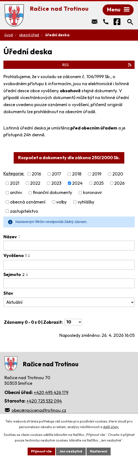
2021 (14, 183)
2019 (96, 174)
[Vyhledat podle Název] (68, 245)
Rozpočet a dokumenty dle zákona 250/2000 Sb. (69, 157)
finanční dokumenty (52, 192)
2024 (77, 183)
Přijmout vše (41, 451)
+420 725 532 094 (44, 401)
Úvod (8, 35)
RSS (97, 64)
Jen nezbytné (70, 451)
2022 (35, 183)
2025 (99, 183)
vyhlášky (86, 202)
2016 (36, 174)
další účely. (111, 427)
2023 (56, 183)
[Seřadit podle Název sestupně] (19, 238)
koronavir (92, 192)
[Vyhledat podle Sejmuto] (68, 283)
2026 (119, 183)
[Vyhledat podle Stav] (68, 302)
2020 (117, 174)
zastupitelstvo (24, 211)
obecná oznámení (27, 202)
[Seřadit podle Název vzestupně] (19, 236)
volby (61, 202)
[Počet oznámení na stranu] (73, 322)
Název (10, 236)
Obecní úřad (29, 35)
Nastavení (98, 451)
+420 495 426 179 (51, 392)
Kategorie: (13, 173)
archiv (16, 192)
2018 (76, 174)
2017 (56, 174)
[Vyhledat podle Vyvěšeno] (68, 265)
